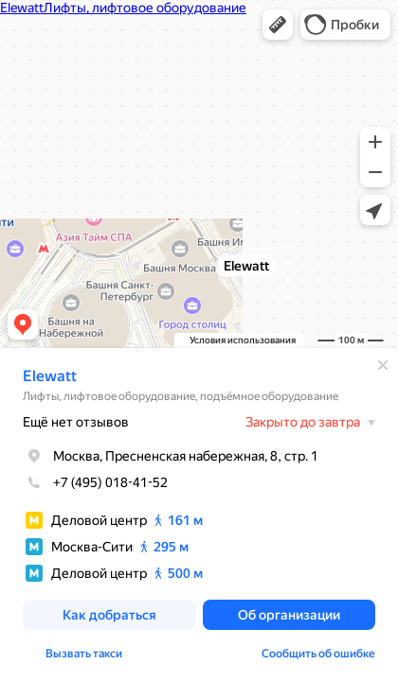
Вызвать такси (83, 653)
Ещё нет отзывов (76, 421)
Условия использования (243, 340)
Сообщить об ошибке (318, 653)
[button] (277, 24)
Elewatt (50, 376)
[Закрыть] (382, 365)
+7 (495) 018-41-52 (95, 482)
